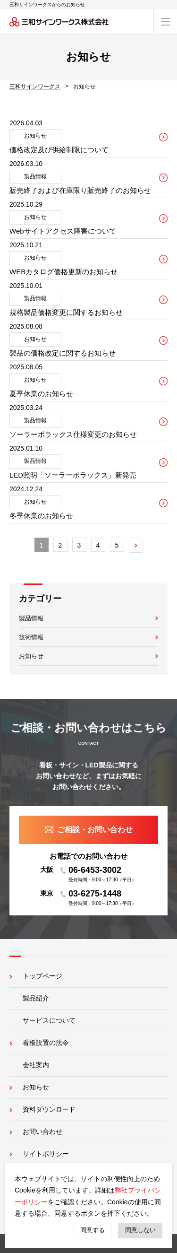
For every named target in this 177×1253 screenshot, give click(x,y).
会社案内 (36, 1065)
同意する (92, 1230)
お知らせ (31, 656)
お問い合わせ (42, 1131)
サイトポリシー (46, 1153)
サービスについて (49, 1020)
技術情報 (31, 637)
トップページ (42, 976)
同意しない (140, 1230)
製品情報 (31, 618)
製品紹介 (36, 998)
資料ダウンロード (49, 1109)
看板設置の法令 (46, 1042)
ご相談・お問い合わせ (95, 830)
